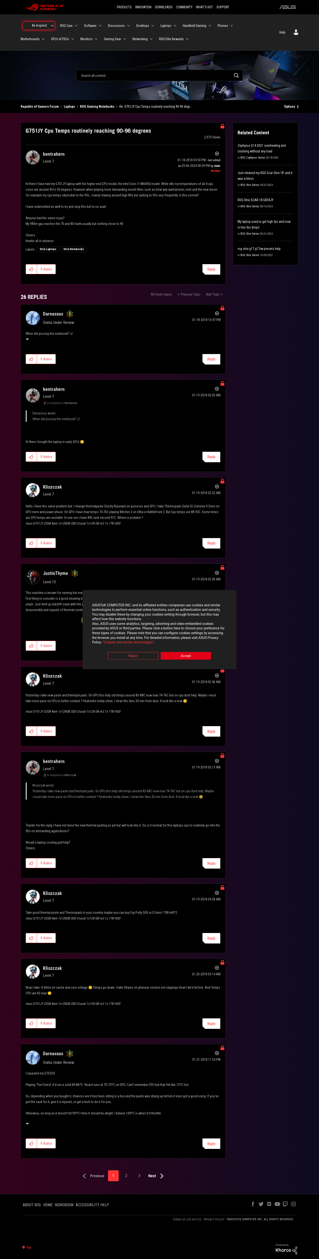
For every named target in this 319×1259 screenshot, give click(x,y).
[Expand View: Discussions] (128, 25)
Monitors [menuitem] (86, 39)
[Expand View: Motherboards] (43, 39)
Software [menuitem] (90, 26)
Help (282, 32)
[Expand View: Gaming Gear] (124, 39)
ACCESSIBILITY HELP (92, 1205)
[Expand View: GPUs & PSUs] (72, 39)
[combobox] (159, 75)
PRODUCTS (124, 7)
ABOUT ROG (32, 1205)
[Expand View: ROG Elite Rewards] (187, 39)
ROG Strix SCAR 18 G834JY (255, 200)
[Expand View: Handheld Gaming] (209, 25)
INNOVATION (143, 7)
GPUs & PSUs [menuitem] (60, 39)
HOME (47, 1205)
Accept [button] (186, 656)
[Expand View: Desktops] (152, 25)
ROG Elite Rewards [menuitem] (171, 39)
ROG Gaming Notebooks (97, 106)
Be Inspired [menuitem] (39, 25)
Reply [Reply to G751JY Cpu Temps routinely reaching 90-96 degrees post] (211, 269)
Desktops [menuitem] (142, 26)
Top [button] (28, 1247)
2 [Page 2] (126, 1175)
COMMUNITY (184, 7)
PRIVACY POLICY (214, 1219)
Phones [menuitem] (223, 26)
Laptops (69, 106)
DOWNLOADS (164, 7)
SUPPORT (222, 7)
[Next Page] (157, 1176)
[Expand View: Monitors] (96, 39)
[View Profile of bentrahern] (54, 154)
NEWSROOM (64, 1205)
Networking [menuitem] (140, 39)
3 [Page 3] (139, 1175)
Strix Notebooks (73, 249)
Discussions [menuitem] (116, 26)
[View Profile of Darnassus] (53, 314)
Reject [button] (133, 656)
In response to (62, 403)
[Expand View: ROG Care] (76, 25)
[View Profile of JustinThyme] (55, 573)
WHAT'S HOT (204, 7)
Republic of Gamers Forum (40, 106)
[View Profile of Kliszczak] (52, 487)
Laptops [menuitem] (165, 26)
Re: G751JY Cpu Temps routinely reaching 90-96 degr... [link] (155, 106)
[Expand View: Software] (100, 25)
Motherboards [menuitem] (30, 39)
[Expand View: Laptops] (175, 25)
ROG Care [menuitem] (66, 26)
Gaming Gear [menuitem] (112, 39)
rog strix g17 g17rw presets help (259, 249)
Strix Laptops (48, 249)
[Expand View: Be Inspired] (52, 26)
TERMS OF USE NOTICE (187, 1219)
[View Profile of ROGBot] (215, 171)
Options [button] (289, 106)
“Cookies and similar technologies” (128, 642)
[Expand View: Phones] (231, 25)
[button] (31, 269)
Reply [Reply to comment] (211, 359)
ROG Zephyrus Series (252, 157)
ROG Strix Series (249, 185)
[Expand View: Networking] (151, 39)
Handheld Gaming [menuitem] (194, 26)
